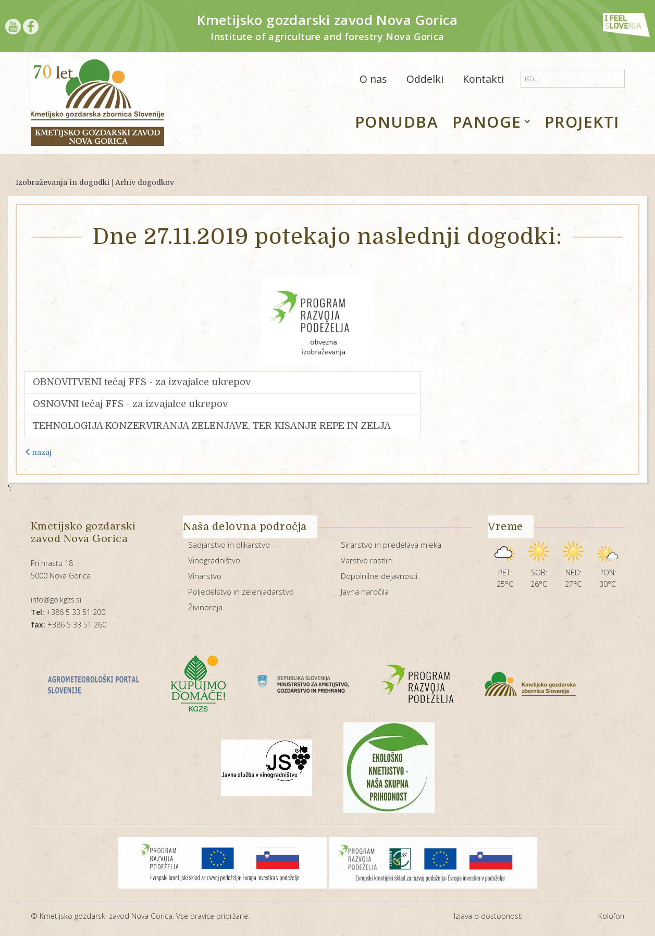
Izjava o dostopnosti (488, 916)
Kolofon (611, 916)
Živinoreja (205, 607)
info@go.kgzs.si (56, 600)
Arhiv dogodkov (144, 182)
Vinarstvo (204, 576)
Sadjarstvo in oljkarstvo (229, 544)
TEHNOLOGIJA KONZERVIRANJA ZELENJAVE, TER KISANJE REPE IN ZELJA (212, 426)
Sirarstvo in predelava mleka (391, 544)
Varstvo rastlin (366, 560)
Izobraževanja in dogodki (62, 182)
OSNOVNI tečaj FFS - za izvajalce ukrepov (130, 404)
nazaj (38, 452)
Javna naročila (365, 591)
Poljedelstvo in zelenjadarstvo (241, 591)
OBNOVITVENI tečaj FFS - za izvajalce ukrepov (142, 382)
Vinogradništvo (214, 560)
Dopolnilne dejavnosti (379, 576)
